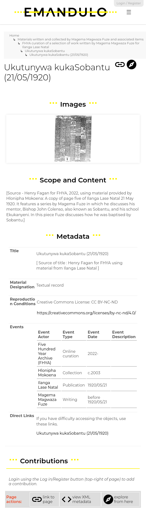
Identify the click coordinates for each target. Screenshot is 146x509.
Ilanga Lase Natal (48, 385)
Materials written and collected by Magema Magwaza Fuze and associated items (81, 39)
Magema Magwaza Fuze (47, 399)
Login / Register (129, 3)
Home (14, 35)
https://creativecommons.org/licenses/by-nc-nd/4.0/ (86, 313)
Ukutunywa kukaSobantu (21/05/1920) (58, 55)
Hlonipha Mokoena (47, 372)
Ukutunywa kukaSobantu (45, 51)
